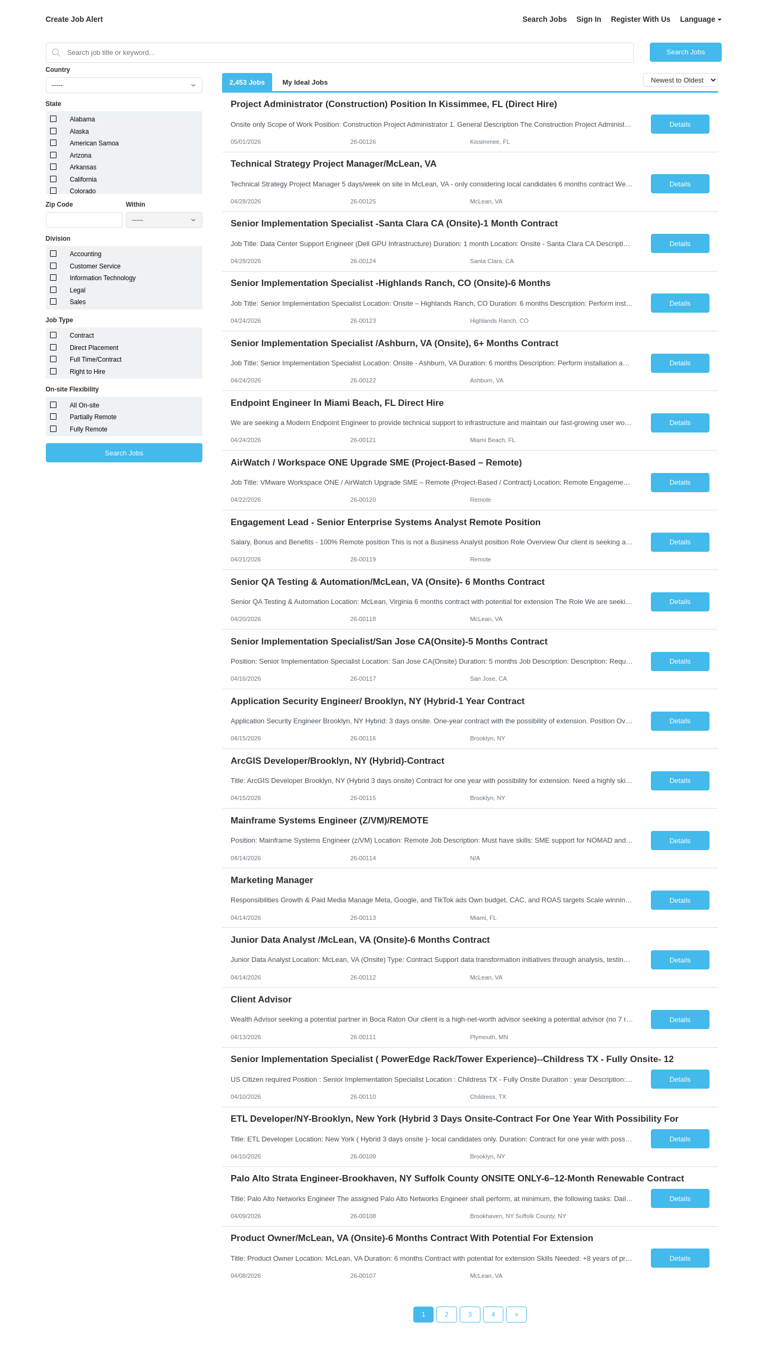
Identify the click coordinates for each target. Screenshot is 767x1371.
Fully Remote (89, 429)
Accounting (85, 254)
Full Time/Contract (95, 359)
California (83, 179)
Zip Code (59, 204)
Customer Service (95, 266)
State (53, 104)
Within (135, 204)
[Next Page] (516, 1315)
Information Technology (103, 278)
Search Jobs (545, 19)
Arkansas (83, 167)
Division (58, 238)
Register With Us (641, 19)
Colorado (83, 191)
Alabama (82, 119)
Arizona (81, 155)
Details (680, 124)
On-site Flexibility (72, 389)
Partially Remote (93, 417)
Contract (82, 335)
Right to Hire (87, 372)
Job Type (60, 320)
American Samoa (94, 143)
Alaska (79, 131)
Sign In (588, 19)
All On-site (84, 405)
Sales (78, 302)
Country (58, 70)
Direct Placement (94, 348)
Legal (77, 290)
